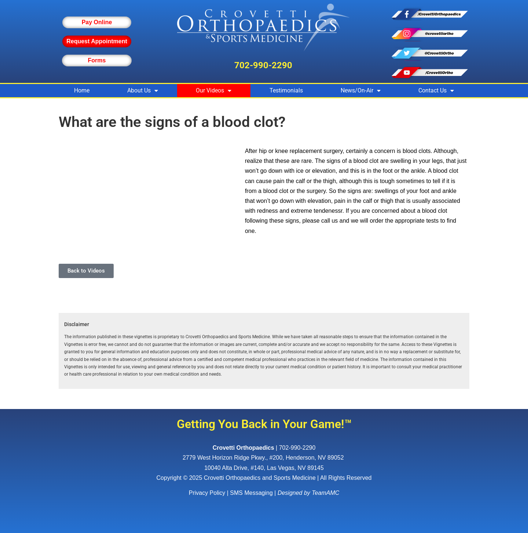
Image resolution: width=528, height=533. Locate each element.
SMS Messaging (251, 493)
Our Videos (213, 90)
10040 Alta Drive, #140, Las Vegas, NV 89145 (264, 468)
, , (264, 457)
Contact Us (436, 90)
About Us (142, 90)
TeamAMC (325, 493)
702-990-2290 (263, 65)
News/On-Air (361, 90)
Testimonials (286, 90)
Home (81, 90)
